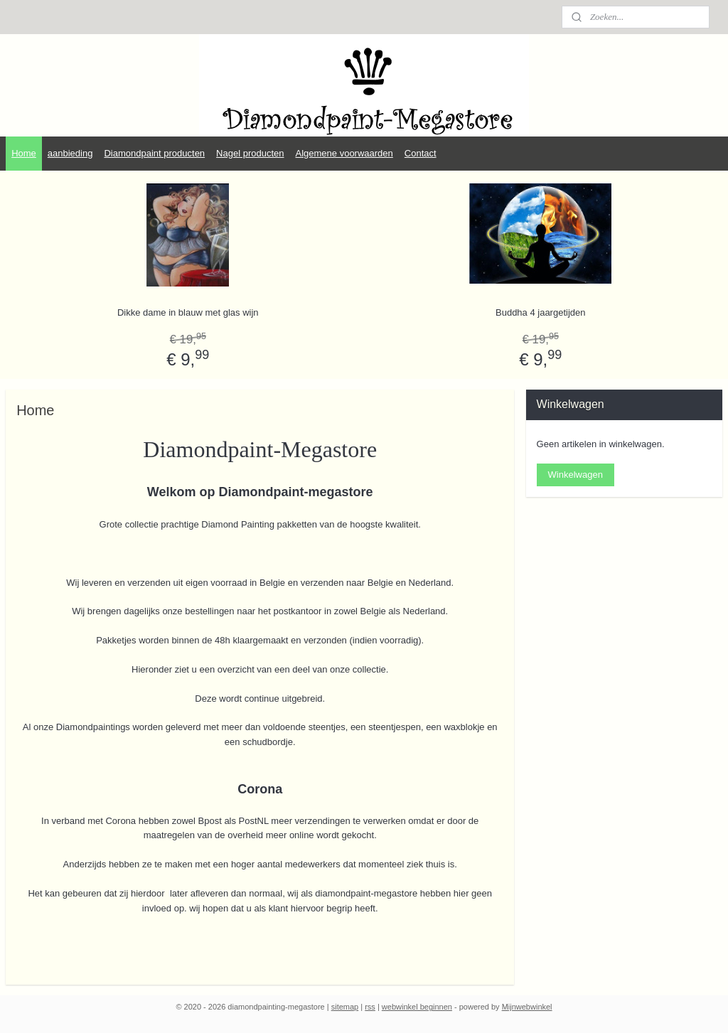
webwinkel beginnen (417, 1006)
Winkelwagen (575, 474)
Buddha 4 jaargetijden (541, 312)
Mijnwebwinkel (527, 1006)
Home (23, 153)
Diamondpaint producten (154, 153)
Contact (421, 153)
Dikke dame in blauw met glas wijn (188, 312)
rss (370, 1006)
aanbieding (70, 153)
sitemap (345, 1006)
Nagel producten (250, 153)
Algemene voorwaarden (344, 153)
